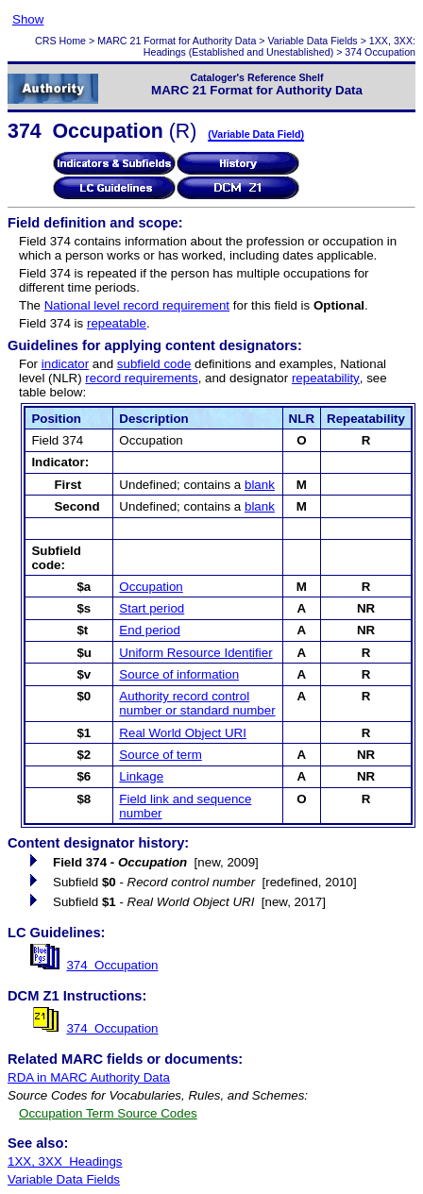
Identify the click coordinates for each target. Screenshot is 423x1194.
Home (72, 40)
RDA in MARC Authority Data (89, 1077)
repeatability (326, 378)
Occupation (150, 587)
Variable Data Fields (313, 40)
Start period (151, 608)
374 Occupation (112, 965)
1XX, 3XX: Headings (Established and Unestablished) (279, 46)
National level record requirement (136, 305)
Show (27, 19)
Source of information (179, 674)
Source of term (160, 755)
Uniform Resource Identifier (195, 653)
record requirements (141, 378)
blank (260, 485)
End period (149, 630)
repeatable (116, 323)
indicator (65, 364)
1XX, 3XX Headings (65, 1161)
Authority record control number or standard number (197, 703)
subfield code (154, 364)
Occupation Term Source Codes (108, 1113)
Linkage (141, 776)
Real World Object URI (182, 733)
